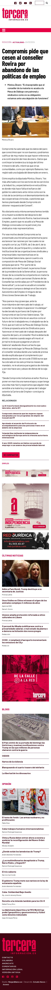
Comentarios (9, 966)
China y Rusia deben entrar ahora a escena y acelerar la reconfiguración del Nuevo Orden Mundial (23, 840)
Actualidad (18, 42)
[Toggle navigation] (3, 30)
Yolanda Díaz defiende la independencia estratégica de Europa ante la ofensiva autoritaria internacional (25, 435)
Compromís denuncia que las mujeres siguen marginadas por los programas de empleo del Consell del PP (23, 415)
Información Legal (12, 969)
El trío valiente (9, 872)
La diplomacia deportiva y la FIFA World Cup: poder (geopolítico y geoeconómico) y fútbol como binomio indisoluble (23, 912)
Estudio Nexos (39, 982)
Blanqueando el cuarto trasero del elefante (23, 767)
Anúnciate (8, 963)
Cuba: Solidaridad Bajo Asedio (16, 892)
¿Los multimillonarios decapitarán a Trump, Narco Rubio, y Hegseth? (23, 861)
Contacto (7, 957)
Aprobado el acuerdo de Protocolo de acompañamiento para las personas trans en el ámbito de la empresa (23, 425)
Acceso (6, 984)
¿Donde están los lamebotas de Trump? (21, 851)
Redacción (6, 42)
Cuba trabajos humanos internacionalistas (23, 829)
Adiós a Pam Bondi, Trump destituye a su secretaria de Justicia (22, 590)
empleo (5, 463)
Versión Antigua (11, 972)
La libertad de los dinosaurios (16, 773)
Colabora (7, 960)
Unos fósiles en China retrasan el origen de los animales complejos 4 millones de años (24, 601)
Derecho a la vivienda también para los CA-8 (23, 901)
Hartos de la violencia (12, 761)
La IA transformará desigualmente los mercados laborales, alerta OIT (24, 407)
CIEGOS (5, 756)
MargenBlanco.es (15, 982)
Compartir (11, 455)
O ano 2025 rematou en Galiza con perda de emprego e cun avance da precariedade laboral (23, 444)
